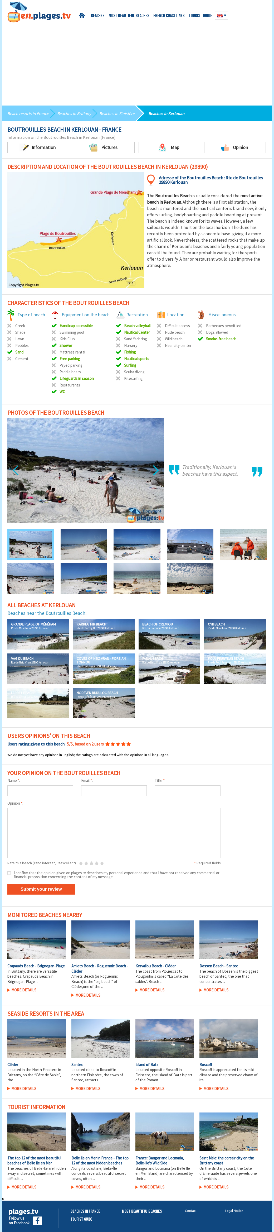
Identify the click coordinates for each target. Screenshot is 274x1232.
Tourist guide (200, 15)
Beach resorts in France (28, 113)
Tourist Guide (81, 1219)
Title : (160, 780)
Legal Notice (234, 1211)
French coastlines (168, 15)
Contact (191, 1211)
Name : (13, 780)
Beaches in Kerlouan (166, 113)
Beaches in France (85, 1211)
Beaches (97, 15)
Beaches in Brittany (74, 113)
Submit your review (41, 889)
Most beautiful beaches (129, 15)
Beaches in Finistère (117, 113)
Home (83, 15)
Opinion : (15, 803)
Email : (87, 780)
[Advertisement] (137, 62)
